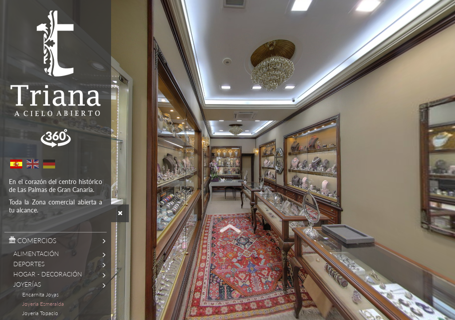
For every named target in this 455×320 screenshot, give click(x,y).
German (49, 164)
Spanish (16, 164)
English (32, 164)
